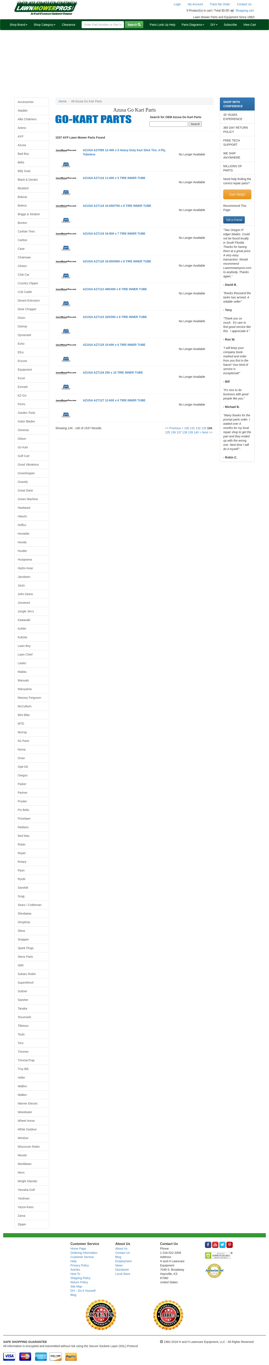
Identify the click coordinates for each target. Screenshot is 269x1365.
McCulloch (24, 706)
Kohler (22, 628)
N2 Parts (23, 741)
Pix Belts (23, 810)
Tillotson (23, 1025)
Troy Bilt (23, 1069)
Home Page (78, 1248)
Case (21, 248)
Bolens (22, 205)
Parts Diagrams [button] (193, 24)
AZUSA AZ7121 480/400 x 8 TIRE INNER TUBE (115, 289)
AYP (20, 136)
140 (196, 432)
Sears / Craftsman (30, 905)
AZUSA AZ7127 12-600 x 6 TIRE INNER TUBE (114, 400)
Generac (23, 430)
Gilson (22, 438)
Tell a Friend (234, 220)
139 (190, 432)
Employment (123, 1261)
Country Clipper (28, 283)
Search (134, 24)
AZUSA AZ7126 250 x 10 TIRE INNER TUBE (113, 372)
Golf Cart (24, 456)
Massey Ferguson (29, 697)
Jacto (21, 585)
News (119, 1265)
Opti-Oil (23, 766)
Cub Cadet (25, 292)
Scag (21, 896)
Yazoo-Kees (26, 1207)
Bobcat (22, 197)
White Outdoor (27, 1129)
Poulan (22, 801)
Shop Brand (18, 24)
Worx (21, 1172)
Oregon (23, 775)
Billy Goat (24, 171)
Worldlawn (24, 1164)
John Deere (25, 594)
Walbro (22, 1086)
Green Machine (28, 499)
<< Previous (173, 428)
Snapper (23, 939)
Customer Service (82, 1257)
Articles (75, 1269)
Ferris (21, 404)
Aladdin (23, 110)
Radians (23, 827)
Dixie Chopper (27, 309)
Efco (21, 352)
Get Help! (237, 194)
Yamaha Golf (26, 1189)
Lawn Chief (25, 654)
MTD (21, 723)
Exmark (23, 387)
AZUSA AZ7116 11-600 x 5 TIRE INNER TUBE (114, 178)
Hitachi (22, 516)
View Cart (249, 24)
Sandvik (23, 887)
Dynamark (24, 335)
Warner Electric (28, 1103)
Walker (22, 1095)
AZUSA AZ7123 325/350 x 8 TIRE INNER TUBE (115, 317)
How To (75, 1274)
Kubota (22, 637)
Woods (22, 1155)
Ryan (21, 870)
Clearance (68, 24)
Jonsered (24, 602)
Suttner (22, 991)
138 (184, 432)
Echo (21, 343)
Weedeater (25, 1112)
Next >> (207, 432)
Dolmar (22, 326)
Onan (21, 758)
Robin (22, 844)
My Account (195, 4)
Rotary (22, 861)
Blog (73, 1295)
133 (203, 428)
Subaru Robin (27, 974)
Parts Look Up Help (162, 24)
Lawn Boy (24, 646)
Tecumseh (24, 1017)
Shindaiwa (24, 913)
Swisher (23, 1000)
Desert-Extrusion (29, 300)
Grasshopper (26, 473)
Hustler (22, 551)
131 (192, 428)
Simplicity (24, 922)
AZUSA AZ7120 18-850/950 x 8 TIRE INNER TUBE (117, 261)
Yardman (24, 1198)
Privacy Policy (79, 1265)
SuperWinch (26, 982)
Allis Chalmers (27, 119)
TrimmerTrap (26, 1060)
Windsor (23, 1138)
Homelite (23, 533)
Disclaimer (122, 1269)
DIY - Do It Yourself (82, 1290)
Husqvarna (25, 559)
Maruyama (25, 689)
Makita (22, 671)
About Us (121, 1248)
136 (173, 432)
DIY (213, 24)
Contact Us (244, 4)
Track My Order (220, 4)
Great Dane (25, 490)
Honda (22, 542)
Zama (21, 1215)
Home (62, 101)
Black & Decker (28, 179)
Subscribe (230, 24)
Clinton (22, 266)
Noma (22, 749)
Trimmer (23, 1051)
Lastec (22, 663)
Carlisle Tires (26, 231)
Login (177, 4)
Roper (22, 853)
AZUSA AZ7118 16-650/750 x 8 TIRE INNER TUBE (117, 205)
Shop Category (44, 24)
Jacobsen (24, 576)
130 (186, 428)
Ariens (22, 128)
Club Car (23, 274)
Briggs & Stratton (29, 214)
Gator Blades (26, 421)
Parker (22, 784)
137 (178, 432)
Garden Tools (26, 412)
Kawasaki (24, 620)
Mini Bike (24, 715)
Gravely (23, 481)
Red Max (24, 835)
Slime (21, 930)
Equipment (25, 369)
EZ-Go (22, 395)
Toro (20, 1043)
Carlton (22, 240)
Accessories (26, 102)
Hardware (24, 507)
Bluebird (23, 188)
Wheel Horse (26, 1120)
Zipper (22, 1224)
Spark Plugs (26, 948)
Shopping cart (245, 10)
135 (167, 432)
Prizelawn (24, 818)
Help (73, 1261)
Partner (22, 792)
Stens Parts (25, 956)
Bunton (22, 222)
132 (198, 428)
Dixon (21, 317)
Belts (21, 162)
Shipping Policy (80, 1278)
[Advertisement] (134, 63)
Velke (21, 1077)
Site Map (76, 1286)
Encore (22, 361)
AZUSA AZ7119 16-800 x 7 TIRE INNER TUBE (114, 233)
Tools (21, 1034)
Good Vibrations (28, 464)
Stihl (20, 965)
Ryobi (21, 879)
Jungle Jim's (26, 611)
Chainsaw (24, 257)
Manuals (23, 680)
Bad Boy (23, 153)
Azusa (22, 145)
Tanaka (22, 1008)
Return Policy (79, 1282)
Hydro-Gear (25, 568)
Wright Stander (27, 1181)
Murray (22, 732)
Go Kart (23, 447)
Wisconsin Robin (29, 1146)
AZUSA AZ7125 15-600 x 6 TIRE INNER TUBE (114, 344)
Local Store (122, 1274)
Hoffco (22, 525)
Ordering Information (83, 1252)
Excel (21, 378)
